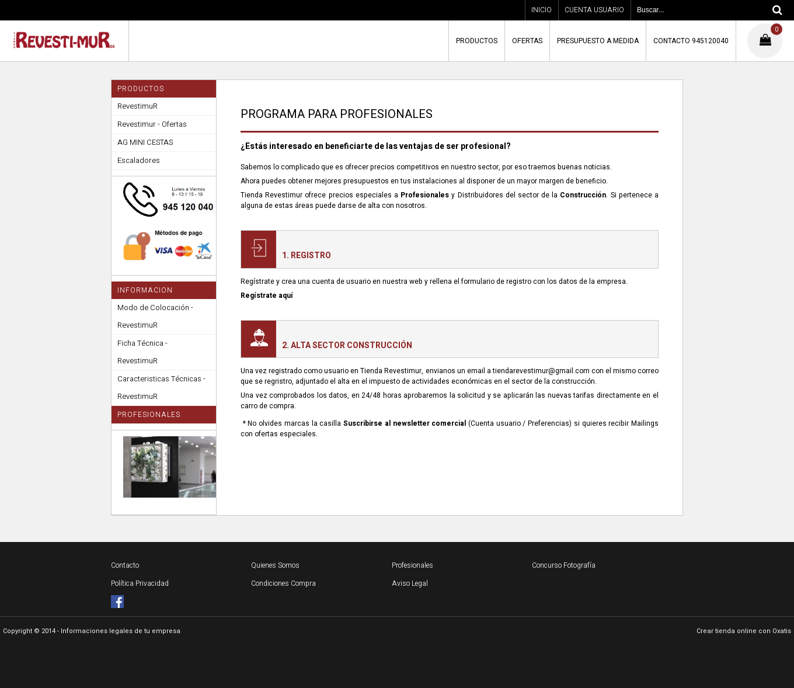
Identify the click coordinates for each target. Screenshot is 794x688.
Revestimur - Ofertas (152, 124)
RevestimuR (137, 106)
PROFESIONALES (148, 414)
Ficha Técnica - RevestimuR (142, 352)
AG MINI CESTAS (145, 142)
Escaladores (138, 160)
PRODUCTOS (476, 41)
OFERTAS (527, 41)
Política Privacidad (140, 583)
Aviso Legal (410, 583)
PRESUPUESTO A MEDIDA (598, 41)
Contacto (125, 565)
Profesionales (412, 565)
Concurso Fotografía (564, 565)
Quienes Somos (275, 565)
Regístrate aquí (267, 295)
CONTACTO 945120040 (691, 41)
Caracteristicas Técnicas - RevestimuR (161, 387)
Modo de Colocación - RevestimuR (155, 316)
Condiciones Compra (283, 583)
